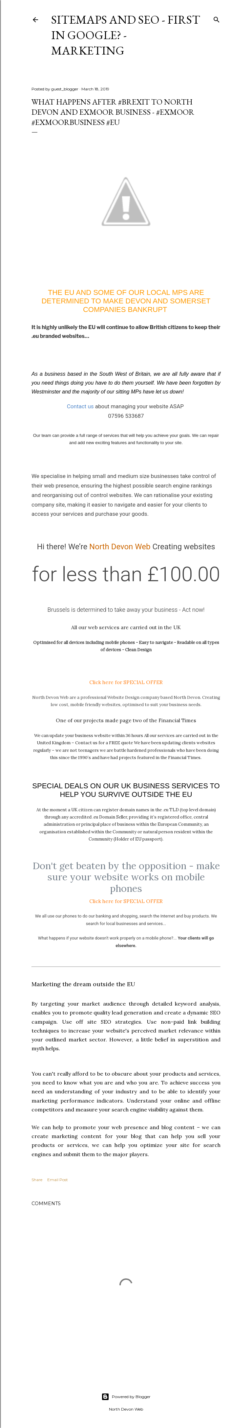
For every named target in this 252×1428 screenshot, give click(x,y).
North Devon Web (119, 546)
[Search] (216, 18)
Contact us (80, 406)
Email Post (57, 1179)
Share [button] (37, 1179)
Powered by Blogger (126, 1397)
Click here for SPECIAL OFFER (126, 682)
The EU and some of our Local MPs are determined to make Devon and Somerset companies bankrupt (125, 301)
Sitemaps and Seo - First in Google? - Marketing (125, 35)
